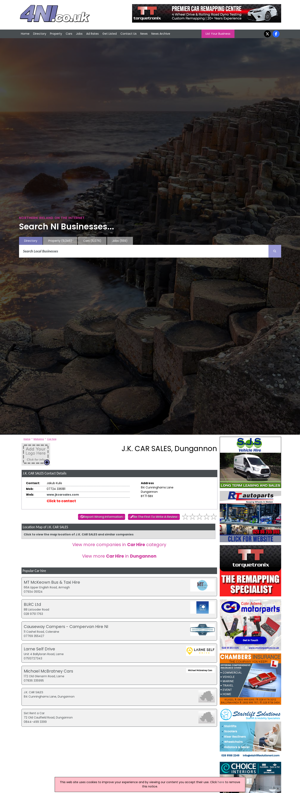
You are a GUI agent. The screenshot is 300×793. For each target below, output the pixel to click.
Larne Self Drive (39, 649)
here (221, 782)
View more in (119, 556)
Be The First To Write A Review (155, 517)
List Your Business (218, 34)
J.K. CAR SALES (33, 692)
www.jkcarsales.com (63, 495)
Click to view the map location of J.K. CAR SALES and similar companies (79, 534)
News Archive (160, 34)
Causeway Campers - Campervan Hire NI (66, 626)
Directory (39, 34)
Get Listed (109, 34)
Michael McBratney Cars (48, 671)
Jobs (79, 34)
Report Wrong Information (103, 517)
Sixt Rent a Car (34, 713)
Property (56, 34)
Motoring (39, 439)
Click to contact (61, 500)
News (144, 34)
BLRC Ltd (32, 604)
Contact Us (128, 34)
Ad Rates (92, 34)
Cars (69, 34)
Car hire (51, 439)
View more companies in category (119, 545)
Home (25, 34)
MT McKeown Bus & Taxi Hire (52, 582)
